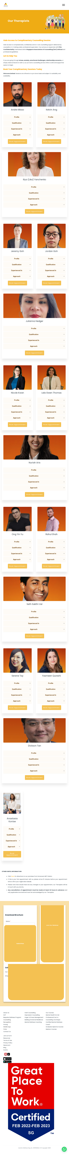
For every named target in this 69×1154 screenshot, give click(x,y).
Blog (4, 1047)
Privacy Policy (7, 1043)
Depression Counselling (32, 1015)
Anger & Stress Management (34, 1017)
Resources (6, 1038)
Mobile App (7, 1027)
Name (8, 921)
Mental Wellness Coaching (33, 1022)
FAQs (5, 1029)
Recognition (7, 1022)
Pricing (5, 1024)
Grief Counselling (30, 1013)
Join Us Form (7, 1036)
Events (5, 1050)
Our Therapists (18, 21)
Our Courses (50, 1013)
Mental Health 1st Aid (52, 1015)
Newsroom (6, 1045)
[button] (64, 1149)
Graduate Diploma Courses (54, 1027)
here (12, 876)
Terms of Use (7, 1040)
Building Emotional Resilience (34, 1020)
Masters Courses (51, 1029)
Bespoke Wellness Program (12, 1017)
